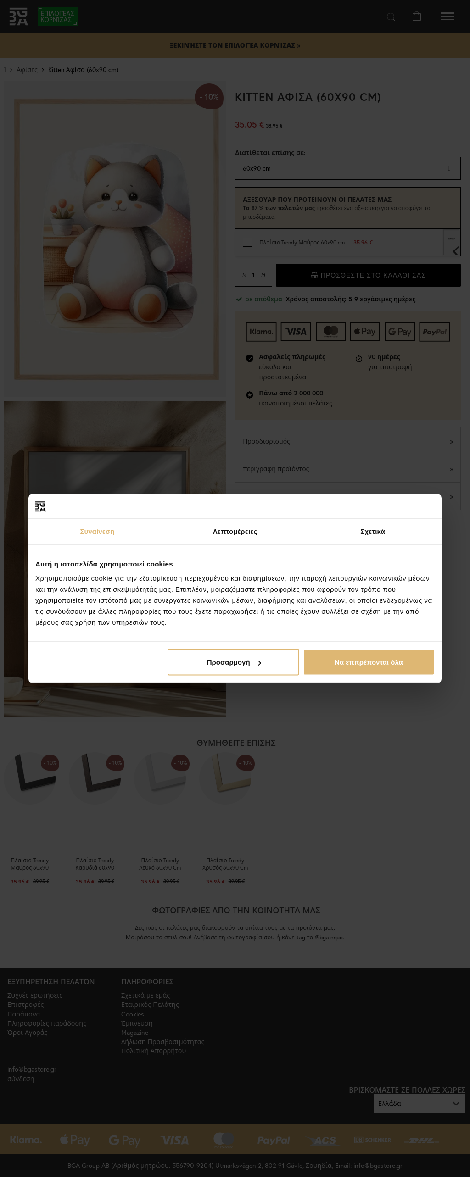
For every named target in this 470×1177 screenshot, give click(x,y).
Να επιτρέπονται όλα (369, 662)
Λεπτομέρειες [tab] (235, 531)
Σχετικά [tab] (372, 531)
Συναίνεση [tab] (97, 531)
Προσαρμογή (234, 662)
